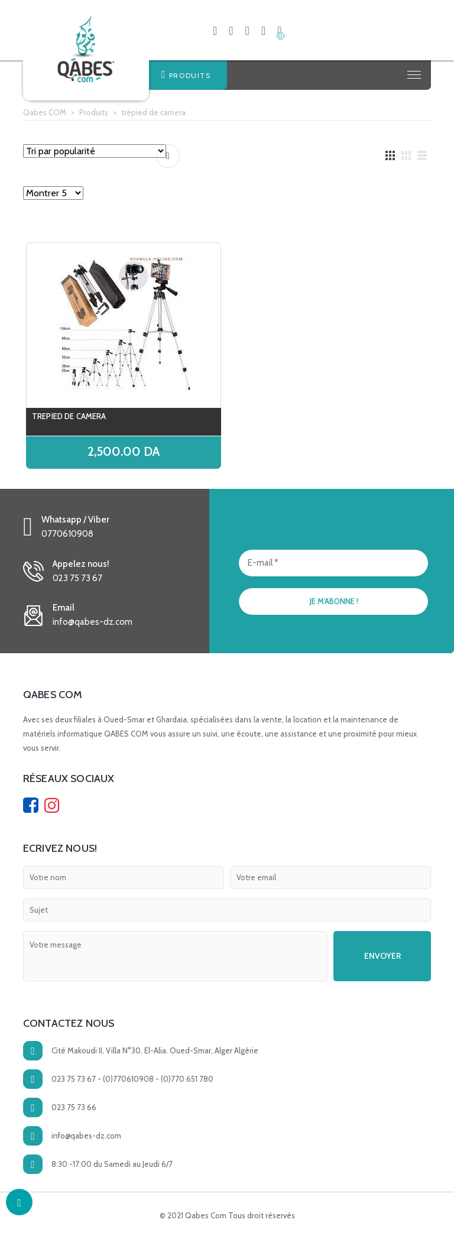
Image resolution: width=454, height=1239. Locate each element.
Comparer (168, 156)
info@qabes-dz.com (86, 1135)
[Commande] (94, 151)
